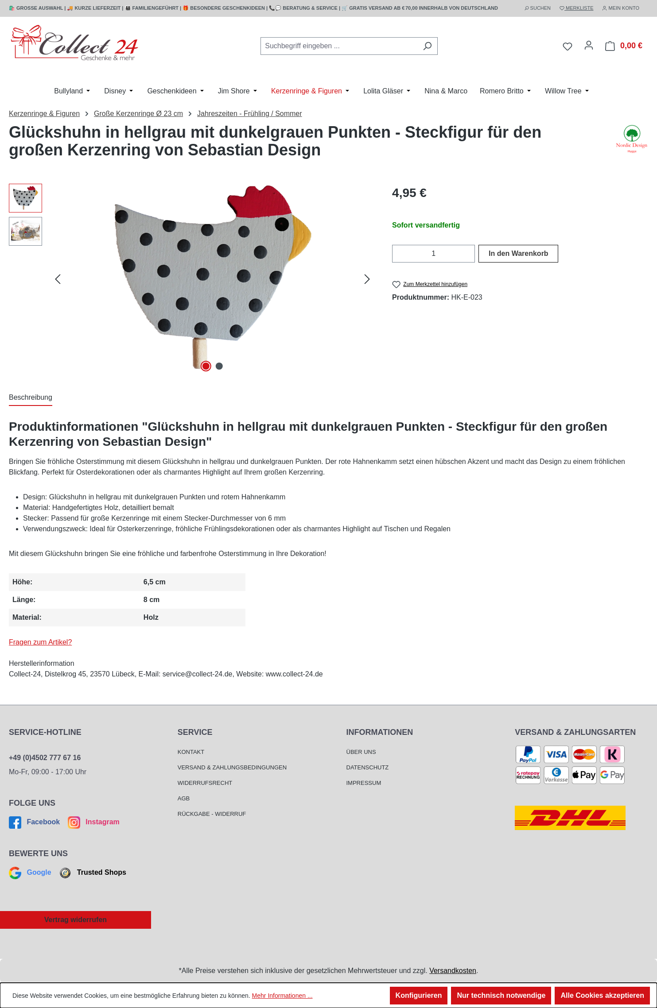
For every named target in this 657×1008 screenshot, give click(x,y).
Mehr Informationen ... (282, 995)
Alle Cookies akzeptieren (602, 995)
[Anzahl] (433, 254)
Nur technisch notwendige (501, 995)
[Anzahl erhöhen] (469, 254)
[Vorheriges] (57, 279)
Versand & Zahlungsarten (575, 732)
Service (195, 732)
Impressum (363, 783)
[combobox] (338, 46)
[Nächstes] (367, 279)
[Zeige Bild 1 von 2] (205, 366)
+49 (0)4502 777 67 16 (45, 757)
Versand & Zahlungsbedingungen (232, 767)
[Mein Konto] (588, 45)
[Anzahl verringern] (397, 254)
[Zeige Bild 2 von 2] (219, 366)
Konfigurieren (419, 995)
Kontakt (191, 752)
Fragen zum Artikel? (40, 642)
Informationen (379, 732)
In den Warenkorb (518, 253)
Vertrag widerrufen (75, 919)
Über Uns (361, 752)
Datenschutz (367, 767)
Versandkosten (452, 970)
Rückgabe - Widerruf (212, 814)
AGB (184, 798)
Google (31, 872)
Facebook (35, 822)
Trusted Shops (91, 872)
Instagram (92, 822)
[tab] (30, 398)
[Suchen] (427, 46)
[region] (191, 279)
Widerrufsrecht (205, 783)
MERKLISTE (576, 8)
